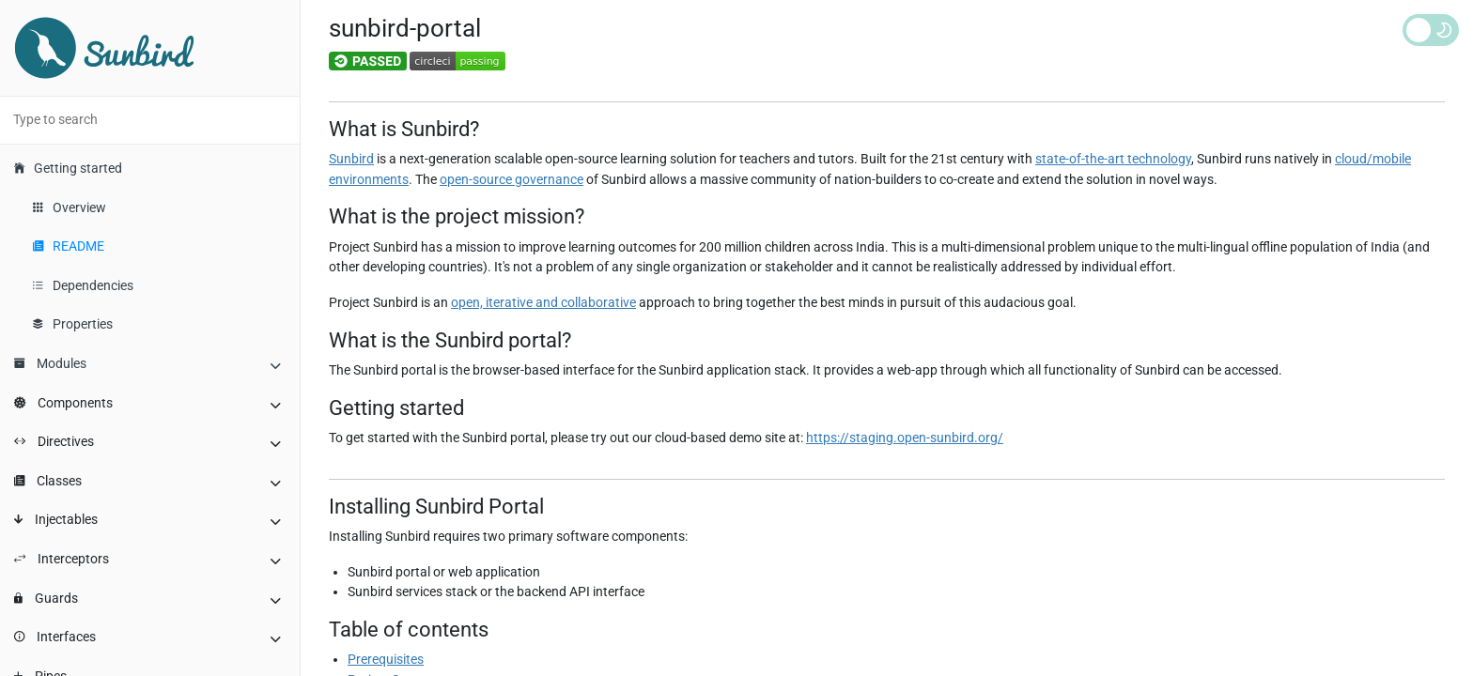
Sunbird (351, 159)
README (68, 246)
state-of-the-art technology (1113, 159)
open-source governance (511, 180)
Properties (73, 324)
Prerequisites (386, 660)
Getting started (68, 169)
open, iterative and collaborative (543, 303)
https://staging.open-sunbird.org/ (904, 438)
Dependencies (83, 286)
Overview (69, 208)
